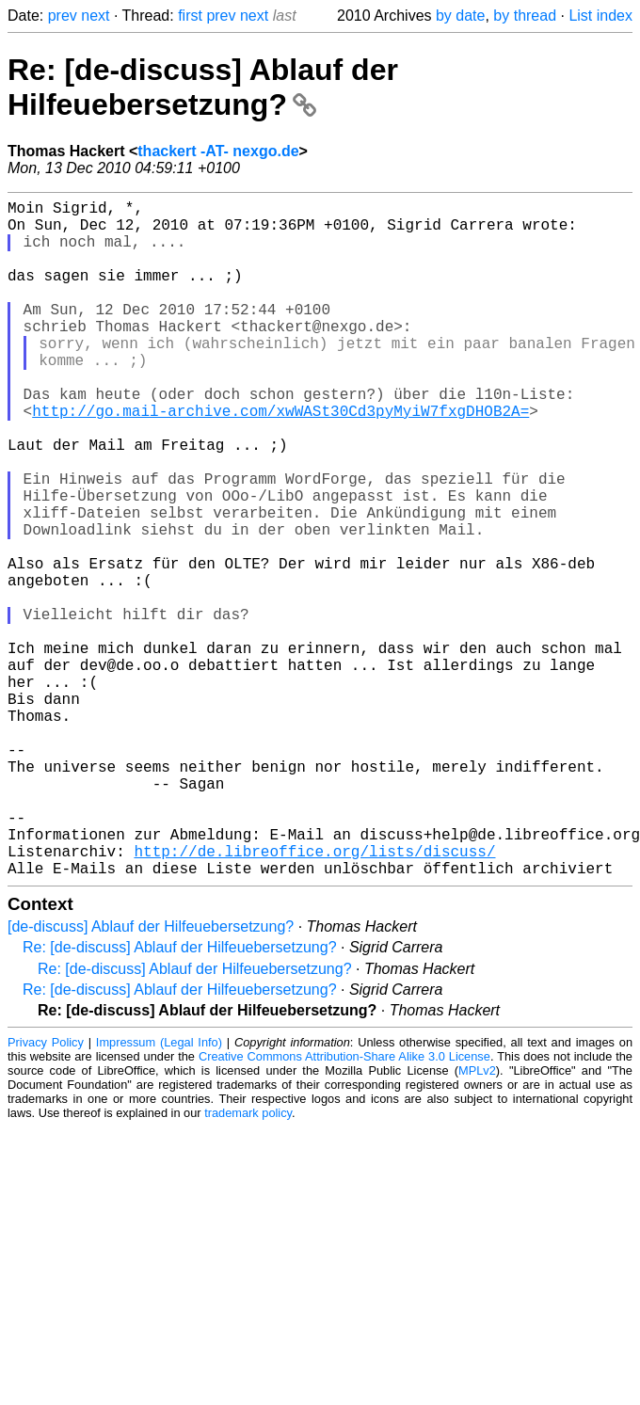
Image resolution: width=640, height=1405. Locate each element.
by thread (524, 16)
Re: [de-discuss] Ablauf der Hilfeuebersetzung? (203, 87)
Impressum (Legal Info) (159, 1193)
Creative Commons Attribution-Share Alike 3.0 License (344, 1207)
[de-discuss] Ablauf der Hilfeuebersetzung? (151, 1077)
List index (600, 16)
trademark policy (248, 1263)
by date (460, 16)
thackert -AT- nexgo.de (217, 151)
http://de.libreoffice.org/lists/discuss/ (314, 997)
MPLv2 (477, 1221)
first (190, 16)
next (95, 16)
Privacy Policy (46, 1193)
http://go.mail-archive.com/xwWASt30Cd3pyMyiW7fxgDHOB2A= (280, 459)
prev (62, 16)
